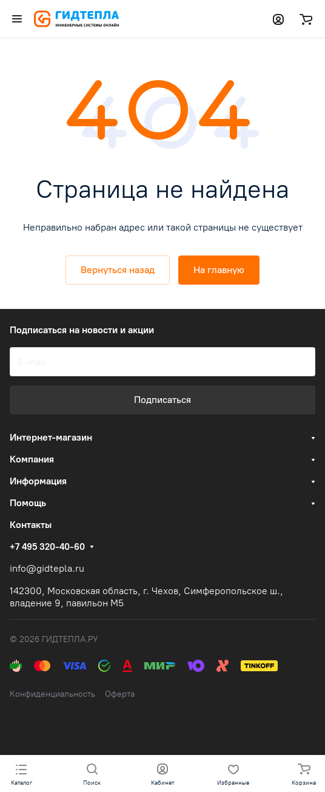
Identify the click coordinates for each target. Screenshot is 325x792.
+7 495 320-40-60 (47, 546)
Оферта (120, 694)
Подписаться (162, 399)
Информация (38, 481)
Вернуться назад (118, 270)
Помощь (28, 503)
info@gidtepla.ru (47, 568)
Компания (32, 459)
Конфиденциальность (52, 694)
